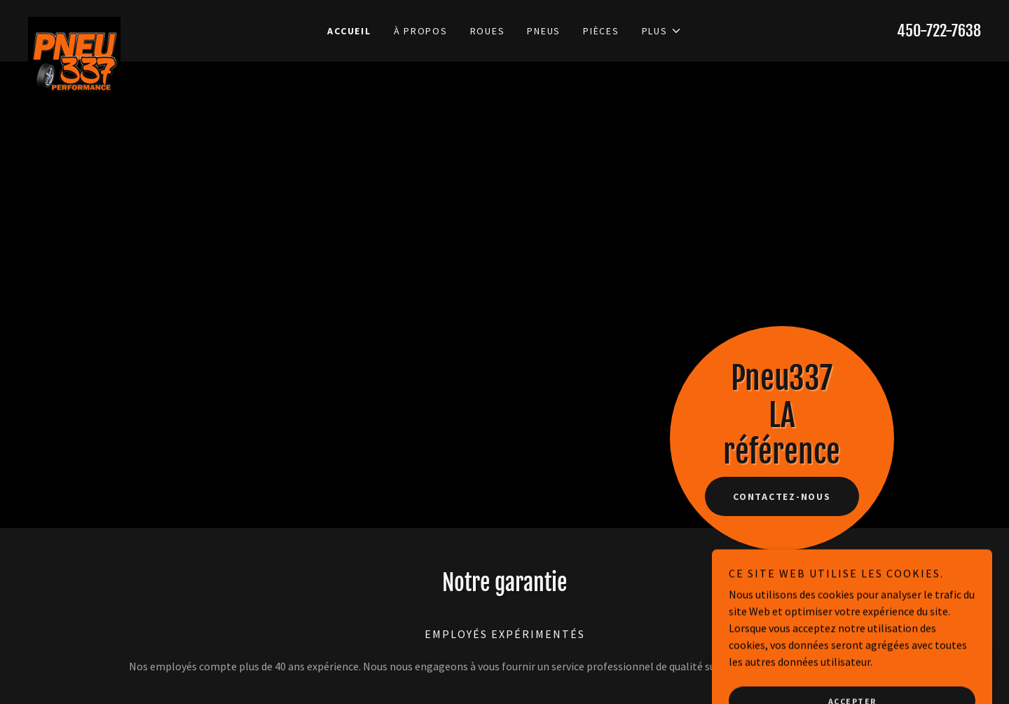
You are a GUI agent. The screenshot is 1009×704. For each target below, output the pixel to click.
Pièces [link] (601, 31)
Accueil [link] (349, 31)
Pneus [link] (544, 31)
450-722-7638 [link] (939, 30)
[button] (662, 30)
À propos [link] (421, 31)
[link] (147, 22)
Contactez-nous (782, 496)
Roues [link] (487, 31)
